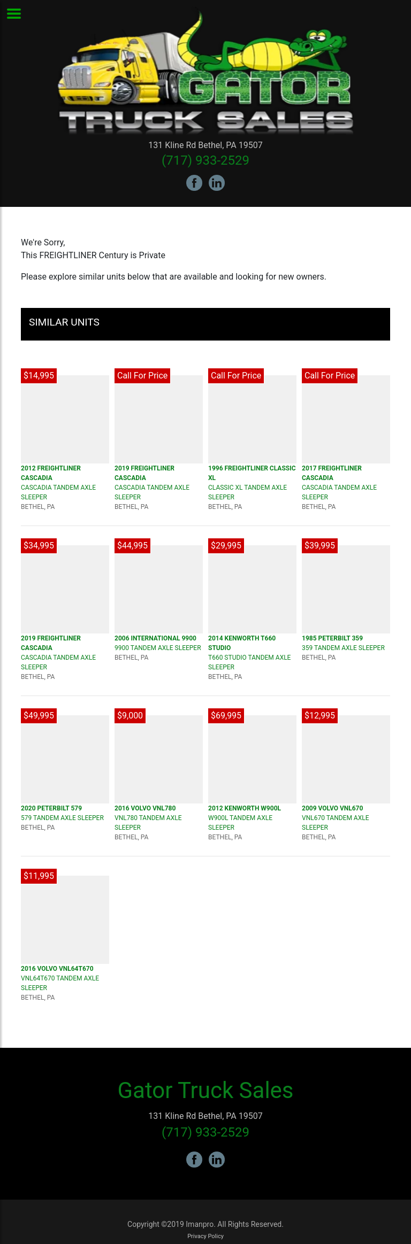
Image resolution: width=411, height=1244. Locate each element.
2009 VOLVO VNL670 (332, 808)
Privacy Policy (205, 1236)
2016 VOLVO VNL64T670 (57, 968)
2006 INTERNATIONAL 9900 (155, 638)
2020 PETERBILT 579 (51, 808)
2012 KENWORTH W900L (244, 808)
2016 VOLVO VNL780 (145, 808)
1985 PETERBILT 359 (332, 638)
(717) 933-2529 (205, 160)
